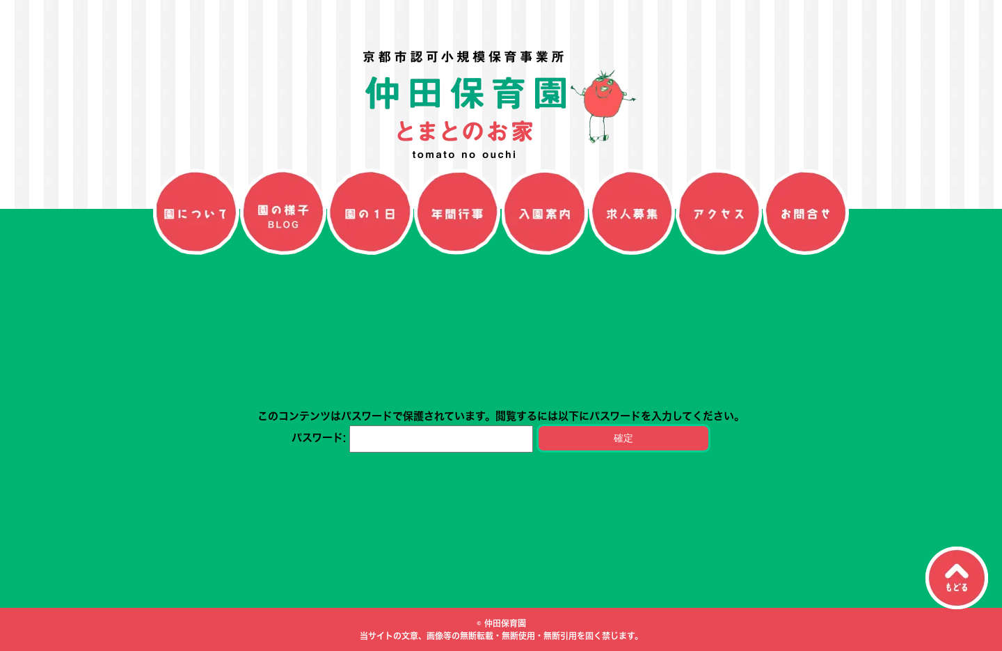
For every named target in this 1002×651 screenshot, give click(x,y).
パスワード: (412, 437)
